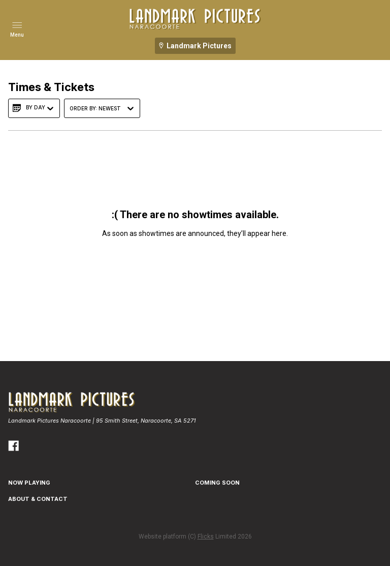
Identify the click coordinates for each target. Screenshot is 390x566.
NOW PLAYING (29, 482)
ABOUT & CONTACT (38, 498)
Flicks (206, 536)
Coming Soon (217, 482)
